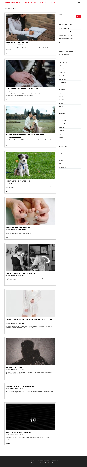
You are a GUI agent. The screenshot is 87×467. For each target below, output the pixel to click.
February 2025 (62, 113)
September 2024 (62, 130)
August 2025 (62, 92)
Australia (61, 150)
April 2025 (61, 106)
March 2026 (61, 68)
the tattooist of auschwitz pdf (21, 273)
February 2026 (62, 72)
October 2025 (62, 86)
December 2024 (62, 120)
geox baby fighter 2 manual (18, 227)
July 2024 (61, 137)
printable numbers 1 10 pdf (18, 432)
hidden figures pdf (15, 367)
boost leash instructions (18, 181)
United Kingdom (62, 167)
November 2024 (62, 123)
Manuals (24, 229)
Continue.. (8, 53)
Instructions (24, 183)
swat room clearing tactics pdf (65, 35)
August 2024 (62, 134)
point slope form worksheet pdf (66, 38)
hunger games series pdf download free (25, 135)
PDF (23, 44)
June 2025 (61, 99)
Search (60, 14)
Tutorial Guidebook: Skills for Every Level (31, 2)
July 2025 (61, 96)
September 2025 (62, 89)
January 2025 (62, 116)
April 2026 (61, 65)
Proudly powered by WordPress (38, 462)
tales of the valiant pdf (64, 28)
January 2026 (62, 75)
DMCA (78, 2)
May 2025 (61, 103)
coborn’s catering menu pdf (65, 31)
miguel (11, 44)
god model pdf (62, 42)
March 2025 (61, 110)
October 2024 (62, 127)
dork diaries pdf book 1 (17, 43)
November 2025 (62, 82)
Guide (60, 153)
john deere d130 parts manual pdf (22, 89)
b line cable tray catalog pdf (20, 386)
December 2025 (62, 79)
